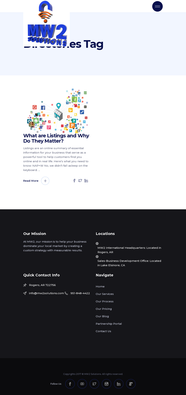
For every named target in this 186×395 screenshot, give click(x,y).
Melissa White (50, 124)
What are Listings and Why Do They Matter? (56, 138)
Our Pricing (104, 309)
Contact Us (103, 331)
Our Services (105, 294)
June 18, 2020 (40, 94)
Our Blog (102, 316)
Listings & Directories (71, 94)
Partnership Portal (109, 323)
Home (100, 286)
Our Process (105, 301)
